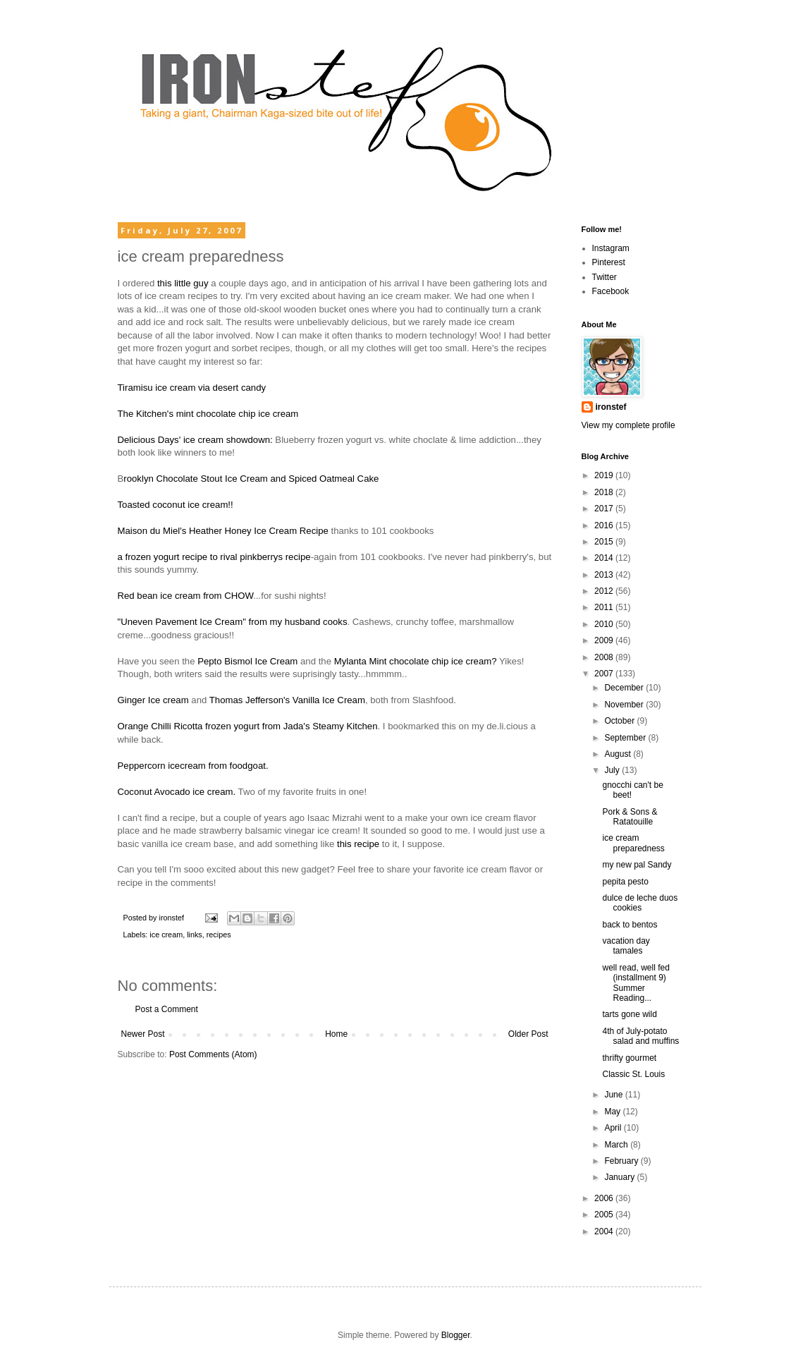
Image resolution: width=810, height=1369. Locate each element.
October (620, 721)
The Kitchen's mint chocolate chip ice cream (208, 413)
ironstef (611, 407)
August (618, 754)
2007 (604, 674)
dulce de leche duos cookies (639, 903)
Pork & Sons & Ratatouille (629, 817)
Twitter (604, 277)
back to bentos (629, 925)
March (617, 1145)
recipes (219, 934)
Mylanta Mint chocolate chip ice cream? (415, 661)
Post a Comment (166, 1009)
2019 (604, 475)
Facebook (611, 291)
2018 (604, 492)
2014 (604, 558)
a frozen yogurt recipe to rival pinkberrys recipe (214, 557)
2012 (604, 591)
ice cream (166, 934)
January (620, 1177)
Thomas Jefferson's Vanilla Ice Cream (287, 700)
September (626, 738)
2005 (604, 1214)
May (613, 1112)
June (614, 1095)
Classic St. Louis (633, 1074)
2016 (604, 525)
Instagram (611, 248)
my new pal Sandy (636, 865)
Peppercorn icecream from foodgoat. (193, 765)
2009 (604, 640)
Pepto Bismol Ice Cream (247, 661)
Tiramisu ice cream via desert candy (192, 387)
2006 (604, 1198)
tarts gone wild (629, 1014)
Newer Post (143, 1034)
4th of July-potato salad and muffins (640, 1036)
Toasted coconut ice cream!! (175, 504)
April (613, 1128)
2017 (604, 508)
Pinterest (608, 262)
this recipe (358, 844)
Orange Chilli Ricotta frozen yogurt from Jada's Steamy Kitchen (248, 726)
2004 (604, 1231)
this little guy (183, 283)
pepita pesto (625, 882)
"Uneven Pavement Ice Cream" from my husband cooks (233, 621)
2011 (604, 607)
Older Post (528, 1034)
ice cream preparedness (633, 843)
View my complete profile (628, 425)
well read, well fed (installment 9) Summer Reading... (635, 983)
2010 (604, 624)
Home (336, 1034)
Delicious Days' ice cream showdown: (195, 439)
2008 (604, 657)
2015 (604, 542)
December (625, 688)
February (622, 1161)
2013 (604, 575)
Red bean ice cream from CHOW (186, 595)
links (194, 934)
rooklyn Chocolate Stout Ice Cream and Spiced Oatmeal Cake (251, 478)
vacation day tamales (625, 946)
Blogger (455, 1335)
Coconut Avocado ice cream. (177, 791)
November (625, 705)
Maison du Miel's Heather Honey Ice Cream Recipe (223, 530)
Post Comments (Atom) (213, 1054)
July (613, 770)
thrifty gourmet (629, 1058)
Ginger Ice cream (153, 700)
